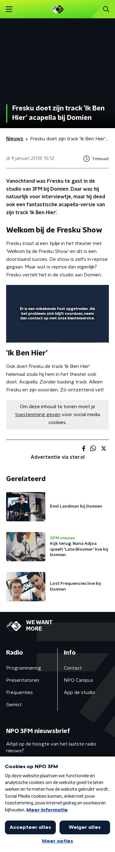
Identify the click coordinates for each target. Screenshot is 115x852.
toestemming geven (37, 414)
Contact (73, 668)
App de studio (79, 692)
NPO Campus (78, 680)
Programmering (23, 668)
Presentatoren (22, 680)
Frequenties (19, 692)
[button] (9, 9)
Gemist (14, 704)
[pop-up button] (75, 293)
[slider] (56, 331)
